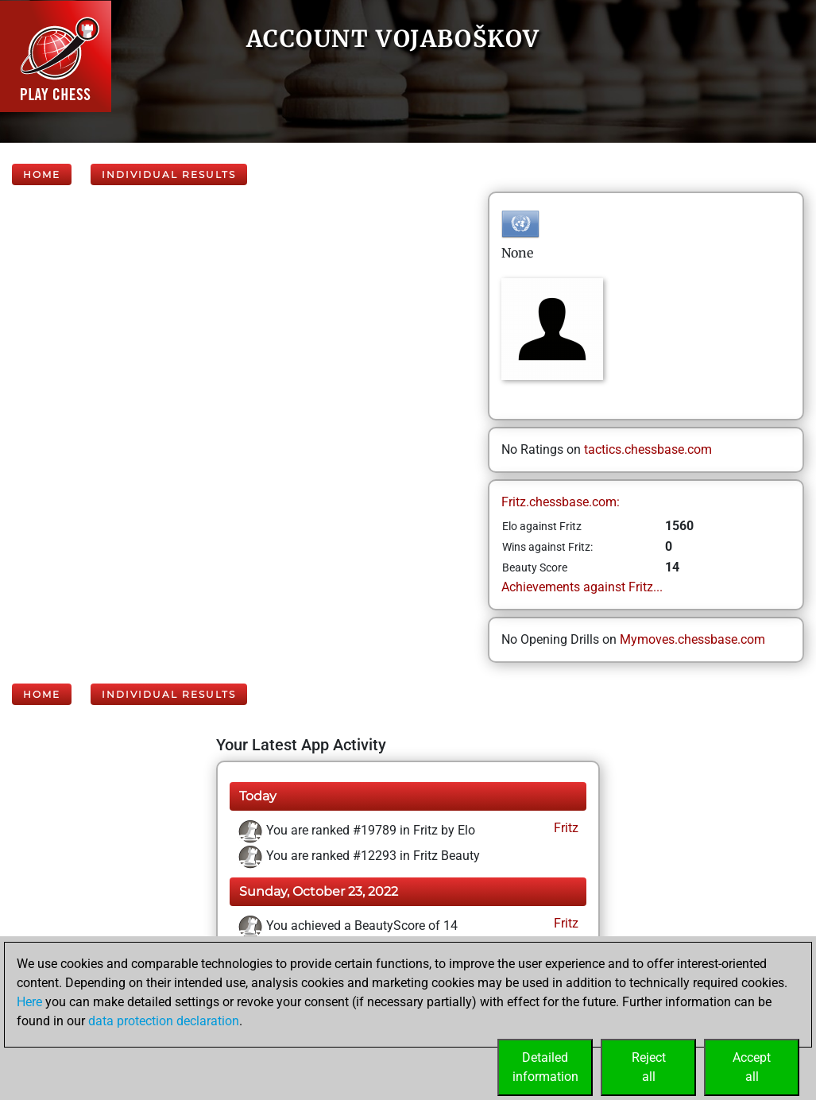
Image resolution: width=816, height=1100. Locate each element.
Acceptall (752, 1067)
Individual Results (169, 174)
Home (41, 174)
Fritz (564, 827)
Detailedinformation (545, 1067)
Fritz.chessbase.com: (560, 501)
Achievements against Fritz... (582, 587)
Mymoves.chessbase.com (692, 639)
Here (29, 1001)
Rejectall (649, 1067)
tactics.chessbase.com (648, 449)
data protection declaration (163, 1020)
